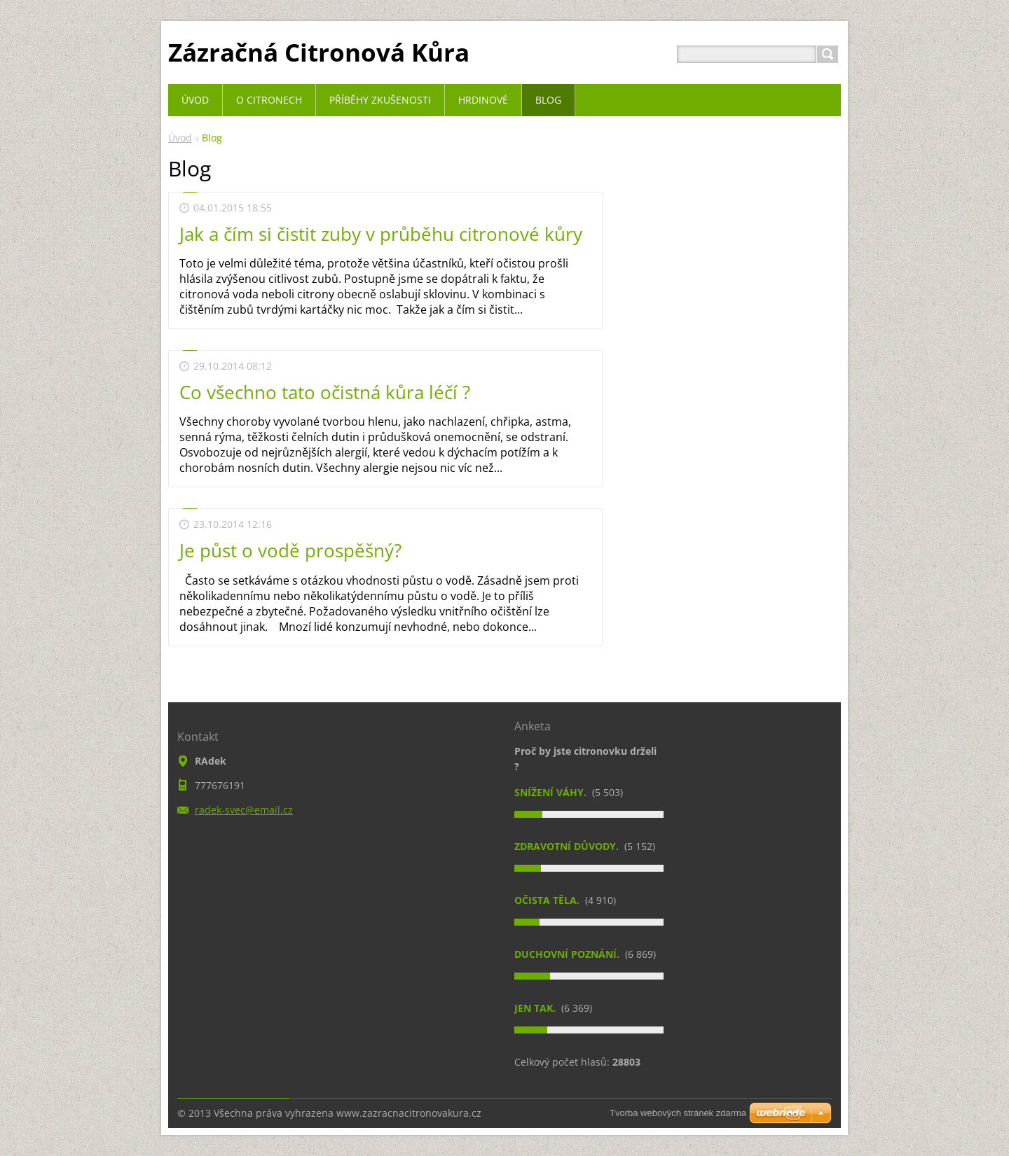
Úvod (180, 137)
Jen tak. (536, 1008)
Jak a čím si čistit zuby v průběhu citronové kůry (380, 233)
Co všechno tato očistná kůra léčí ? (324, 392)
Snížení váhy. (551, 792)
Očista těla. (548, 900)
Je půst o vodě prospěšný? (290, 550)
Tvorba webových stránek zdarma (678, 1113)
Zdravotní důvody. (568, 846)
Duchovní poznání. (568, 954)
